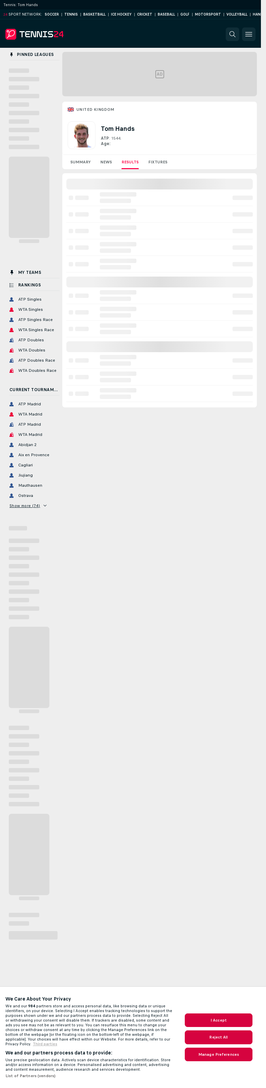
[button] (232, 34)
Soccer (52, 14)
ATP (105, 138)
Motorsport (208, 14)
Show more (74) (27, 505)
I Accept (218, 1020)
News (106, 162)
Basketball (94, 14)
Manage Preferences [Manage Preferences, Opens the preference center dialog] (218, 1054)
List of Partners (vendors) (30, 1075)
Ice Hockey (121, 14)
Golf (185, 14)
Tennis (71, 14)
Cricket (144, 14)
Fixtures (158, 162)
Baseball (166, 14)
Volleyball (236, 14)
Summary (80, 162)
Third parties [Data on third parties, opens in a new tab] (45, 1044)
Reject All (218, 1037)
